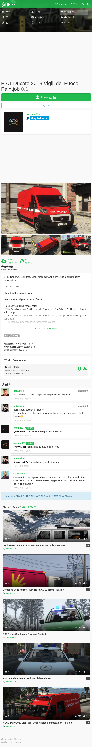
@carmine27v (20, 462)
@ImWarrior (19, 446)
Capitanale (19, 473)
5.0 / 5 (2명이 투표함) (9, 269)
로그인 (29, 496)
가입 (40, 496)
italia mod (18, 391)
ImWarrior (18, 406)
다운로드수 (12, 263)
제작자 (30, 428)
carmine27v (33, 114)
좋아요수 (28, 263)
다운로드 (46, 97)
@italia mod (19, 431)
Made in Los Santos (11, 742)
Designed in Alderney (12, 739)
